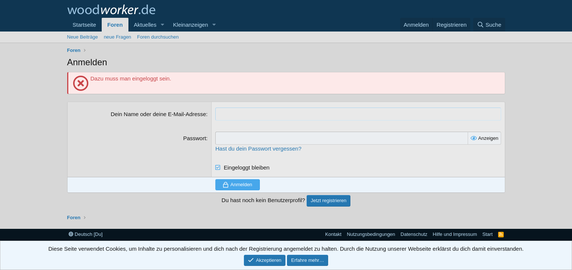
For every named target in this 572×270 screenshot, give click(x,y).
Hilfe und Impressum (455, 234)
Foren (115, 25)
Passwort (194, 138)
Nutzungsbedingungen (371, 234)
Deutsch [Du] (86, 234)
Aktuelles (145, 25)
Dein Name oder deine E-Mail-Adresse (158, 114)
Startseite (84, 25)
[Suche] (489, 25)
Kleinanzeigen (190, 25)
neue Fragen (117, 37)
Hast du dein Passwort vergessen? (258, 148)
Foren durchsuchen (158, 37)
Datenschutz (414, 234)
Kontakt (333, 234)
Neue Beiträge (82, 37)
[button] (162, 25)
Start (488, 234)
